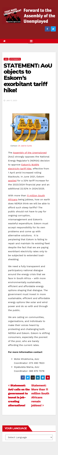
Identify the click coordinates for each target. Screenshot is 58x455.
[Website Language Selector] (29, 437)
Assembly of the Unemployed (30, 152)
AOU (6, 59)
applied (12, 180)
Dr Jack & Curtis (25, 146)
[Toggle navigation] (31, 41)
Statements (15, 59)
